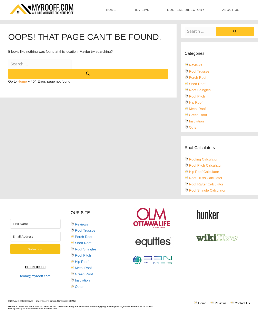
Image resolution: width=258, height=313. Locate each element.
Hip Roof (195, 102)
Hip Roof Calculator (204, 172)
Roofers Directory (185, 9)
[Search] (88, 74)
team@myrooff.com (35, 276)
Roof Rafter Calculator (206, 184)
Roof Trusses (199, 71)
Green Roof (198, 115)
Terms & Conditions (58, 301)
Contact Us (242, 303)
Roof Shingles (200, 90)
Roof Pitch (197, 96)
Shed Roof (197, 84)
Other (193, 127)
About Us (230, 9)
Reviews (141, 9)
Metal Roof (197, 109)
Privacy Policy (41, 301)
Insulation (196, 121)
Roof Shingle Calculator (207, 190)
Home (111, 9)
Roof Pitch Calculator (205, 165)
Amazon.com (32, 308)
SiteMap (72, 301)
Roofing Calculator (203, 159)
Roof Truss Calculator (205, 178)
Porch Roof (197, 78)
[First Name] (35, 224)
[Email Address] (35, 236)
